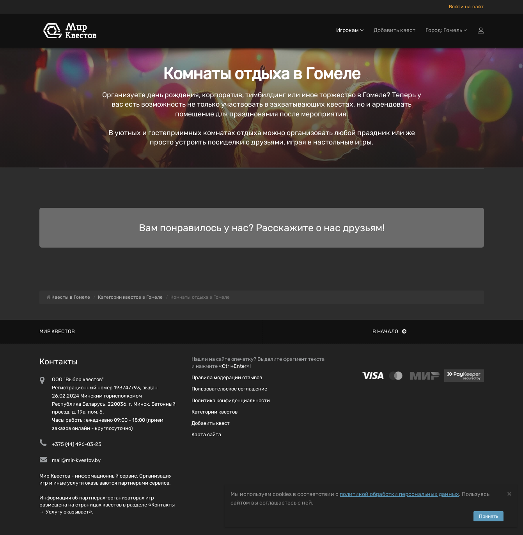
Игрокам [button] (349, 30)
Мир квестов (57, 331)
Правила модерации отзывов (226, 377)
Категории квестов (214, 412)
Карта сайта (206, 434)
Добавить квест (394, 30)
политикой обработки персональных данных (399, 494)
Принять (488, 516)
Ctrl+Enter (234, 366)
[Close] (509, 493)
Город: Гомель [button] (446, 30)
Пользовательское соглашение (229, 389)
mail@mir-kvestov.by (76, 460)
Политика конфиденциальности (230, 400)
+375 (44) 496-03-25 (76, 444)
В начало (389, 331)
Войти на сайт (466, 6)
